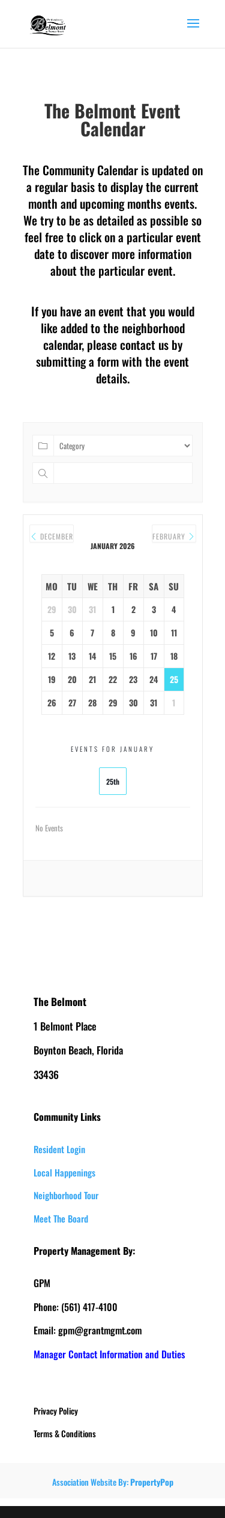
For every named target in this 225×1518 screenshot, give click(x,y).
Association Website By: (112, 1482)
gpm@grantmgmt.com (100, 1330)
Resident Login (59, 1149)
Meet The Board (61, 1218)
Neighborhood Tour (66, 1195)
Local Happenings (64, 1172)
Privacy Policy (56, 1410)
